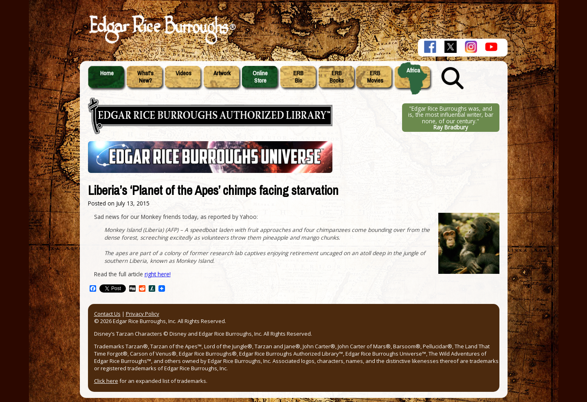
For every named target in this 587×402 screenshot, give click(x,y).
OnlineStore (260, 77)
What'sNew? (145, 77)
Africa (413, 70)
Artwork (222, 73)
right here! (158, 274)
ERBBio (298, 77)
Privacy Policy (142, 313)
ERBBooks (337, 77)
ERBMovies (375, 77)
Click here (106, 381)
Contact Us (107, 313)
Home (107, 73)
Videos (183, 73)
